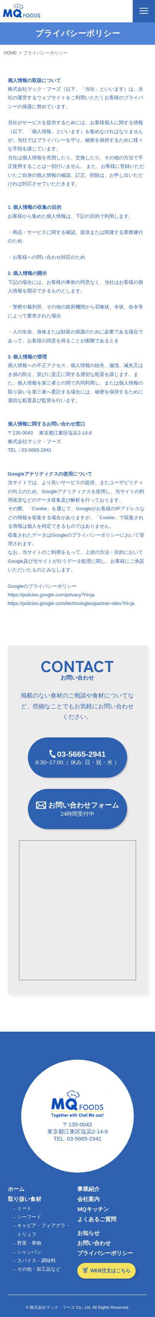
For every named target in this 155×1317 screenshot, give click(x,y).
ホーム (16, 1189)
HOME (10, 53)
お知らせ (88, 1233)
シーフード (29, 1217)
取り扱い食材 (24, 1199)
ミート (24, 1208)
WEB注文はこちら (110, 1270)
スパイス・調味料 (36, 1260)
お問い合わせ (94, 1243)
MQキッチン (93, 1209)
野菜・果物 (29, 1243)
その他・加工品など (39, 1269)
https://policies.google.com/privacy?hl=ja (51, 595)
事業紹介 (88, 1189)
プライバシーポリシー (105, 1253)
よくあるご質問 (96, 1219)
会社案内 (88, 1199)
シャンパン (29, 1252)
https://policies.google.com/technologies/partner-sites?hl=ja (71, 603)
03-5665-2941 (84, 1138)
